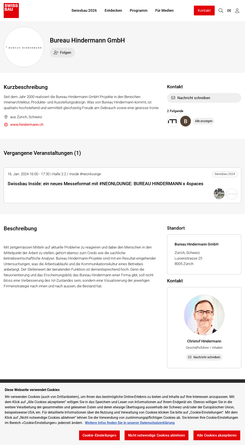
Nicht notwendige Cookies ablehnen (156, 435)
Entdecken (113, 10)
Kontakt (204, 10)
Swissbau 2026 (84, 10)
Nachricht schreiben (190, 98)
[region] (122, 414)
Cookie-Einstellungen (99, 435)
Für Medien (164, 10)
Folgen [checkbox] (62, 52)
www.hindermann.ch (23, 125)
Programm (139, 10)
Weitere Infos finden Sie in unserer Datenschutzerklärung (130, 423)
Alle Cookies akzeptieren (217, 435)
